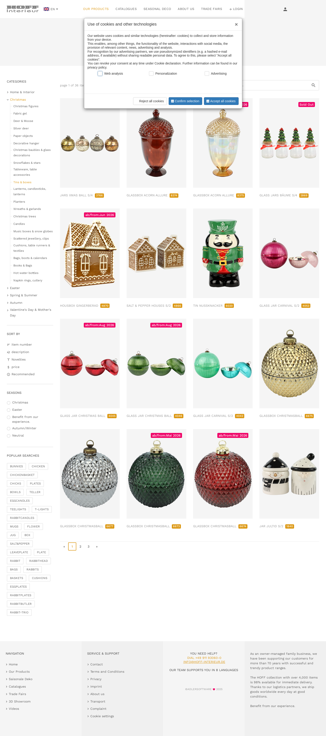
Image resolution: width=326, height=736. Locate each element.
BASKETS (16, 578)
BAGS (14, 569)
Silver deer (21, 128)
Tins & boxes (22, 182)
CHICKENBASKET (22, 475)
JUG (13, 535)
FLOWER (33, 526)
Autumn (16, 302)
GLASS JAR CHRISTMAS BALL (88, 416)
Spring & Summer (23, 295)
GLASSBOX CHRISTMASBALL (286, 416)
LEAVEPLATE (19, 552)
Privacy (95, 679)
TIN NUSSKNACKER (213, 305)
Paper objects (23, 136)
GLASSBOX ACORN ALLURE (152, 195)
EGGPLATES (18, 586)
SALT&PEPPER (20, 543)
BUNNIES (16, 466)
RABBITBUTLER (21, 603)
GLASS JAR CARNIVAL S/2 (284, 305)
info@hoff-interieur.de (204, 662)
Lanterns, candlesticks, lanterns (29, 191)
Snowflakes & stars (27, 162)
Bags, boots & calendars (30, 258)
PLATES (35, 483)
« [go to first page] (64, 546)
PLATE (41, 552)
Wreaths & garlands (27, 209)
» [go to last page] (97, 546)
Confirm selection (184, 101)
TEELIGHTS (18, 509)
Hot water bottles (25, 273)
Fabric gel (20, 113)
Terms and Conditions (107, 671)
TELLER (35, 492)
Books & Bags (22, 265)
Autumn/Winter (24, 428)
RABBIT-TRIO (19, 612)
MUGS (14, 526)
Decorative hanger (26, 143)
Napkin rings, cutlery (27, 280)
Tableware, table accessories (25, 172)
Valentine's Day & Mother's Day (30, 312)
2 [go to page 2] (80, 546)
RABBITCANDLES (22, 518)
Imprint (96, 686)
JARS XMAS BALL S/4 (82, 195)
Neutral (18, 435)
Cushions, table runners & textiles (31, 248)
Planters (19, 201)
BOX (27, 535)
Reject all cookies (149, 101)
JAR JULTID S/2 (276, 526)
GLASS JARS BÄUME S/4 (284, 195)
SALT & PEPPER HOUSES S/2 (154, 305)
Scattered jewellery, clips (31, 238)
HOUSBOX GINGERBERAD (85, 305)
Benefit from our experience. (25, 419)
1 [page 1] (72, 546)
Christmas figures (25, 106)
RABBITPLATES (20, 595)
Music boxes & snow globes (33, 231)
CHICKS (15, 483)
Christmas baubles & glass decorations (32, 152)
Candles (19, 224)
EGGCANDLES (20, 500)
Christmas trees (24, 216)
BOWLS (15, 492)
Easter (15, 288)
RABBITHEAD (38, 561)
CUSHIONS (39, 578)
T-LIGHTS (42, 509)
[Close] (235, 23)
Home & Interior (22, 92)
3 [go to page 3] (88, 546)
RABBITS (32, 569)
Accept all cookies (220, 101)
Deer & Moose (23, 121)
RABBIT (15, 561)
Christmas (18, 99)
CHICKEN (38, 466)
